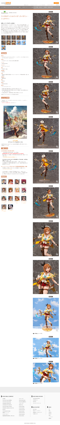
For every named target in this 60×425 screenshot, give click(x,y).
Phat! (49, 410)
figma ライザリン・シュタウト (3, 209)
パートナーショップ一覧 (7, 168)
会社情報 (4, 398)
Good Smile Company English (7, 401)
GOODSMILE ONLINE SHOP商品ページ (10, 156)
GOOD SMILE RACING (36, 398)
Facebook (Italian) (21, 415)
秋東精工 (50, 418)
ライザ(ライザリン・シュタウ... (10, 193)
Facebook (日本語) (21, 406)
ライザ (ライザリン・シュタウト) (3, 193)
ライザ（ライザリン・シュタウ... (17, 184)
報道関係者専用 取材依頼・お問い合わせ (8, 415)
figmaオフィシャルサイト (36, 410)
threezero (50, 413)
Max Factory (35, 409)
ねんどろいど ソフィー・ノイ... (23, 184)
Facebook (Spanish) (22, 414)
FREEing (50, 412)
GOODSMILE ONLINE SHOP (7, 403)
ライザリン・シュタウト (17, 201)
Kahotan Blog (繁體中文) (22, 401)
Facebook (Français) (22, 409)
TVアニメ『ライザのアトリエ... (4, 184)
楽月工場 (4, 409)
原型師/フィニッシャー (6, 412)
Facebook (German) (22, 412)
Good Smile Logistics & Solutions (7, 406)
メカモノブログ (21, 403)
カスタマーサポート (5, 414)
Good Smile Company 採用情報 (7, 400)
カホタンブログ (21, 398)
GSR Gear (34, 401)
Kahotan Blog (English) (22, 400)
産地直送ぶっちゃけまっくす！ (37, 412)
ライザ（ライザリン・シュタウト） (4, 201)
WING (49, 415)
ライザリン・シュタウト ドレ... (10, 184)
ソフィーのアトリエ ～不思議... (23, 193)
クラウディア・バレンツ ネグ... (17, 193)
